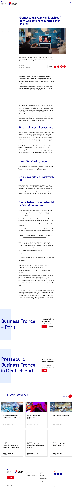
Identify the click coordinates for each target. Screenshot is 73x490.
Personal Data (42, 486)
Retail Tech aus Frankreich (60, 415)
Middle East (42, 475)
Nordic (41, 472)
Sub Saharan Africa (43, 478)
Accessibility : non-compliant (51, 486)
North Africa (42, 476)
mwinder (21, 65)
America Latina (43, 481)
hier (43, 250)
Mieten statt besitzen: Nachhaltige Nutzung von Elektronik (35, 445)
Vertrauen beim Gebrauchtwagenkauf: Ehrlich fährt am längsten (11, 445)
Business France (29, 472)
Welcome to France (30, 473)
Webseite (51, 326)
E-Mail (44, 326)
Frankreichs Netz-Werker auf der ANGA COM (60, 444)
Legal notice (36, 486)
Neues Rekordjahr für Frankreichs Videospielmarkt (34, 417)
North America (43, 480)
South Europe (42, 473)
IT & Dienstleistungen (7, 31)
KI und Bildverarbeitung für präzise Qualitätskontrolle (12, 416)
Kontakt (10, 477)
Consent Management (62, 486)
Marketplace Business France (32, 475)
